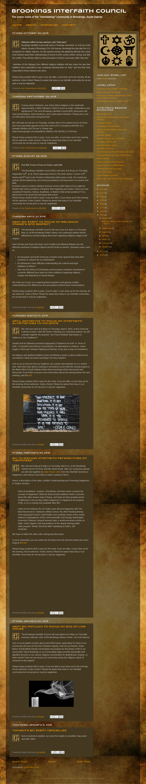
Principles (49, 25)
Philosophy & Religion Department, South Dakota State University (114, 96)
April (104, 236)
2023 (102, 189)
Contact (69, 25)
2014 (102, 251)
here (103, 79)
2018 (102, 204)
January (105, 247)
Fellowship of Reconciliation (108, 126)
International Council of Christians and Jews (115, 152)
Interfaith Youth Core (105, 148)
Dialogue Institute (104, 123)
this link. (23, 543)
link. (30, 375)
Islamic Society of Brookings (108, 92)
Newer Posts (19, 761)
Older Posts (83, 761)
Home (17, 25)
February (106, 243)
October (105, 218)
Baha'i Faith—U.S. (104, 114)
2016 (102, 211)
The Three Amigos (104, 172)
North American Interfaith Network (111, 165)
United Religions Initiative (107, 175)
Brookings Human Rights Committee (112, 89)
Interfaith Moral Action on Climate (111, 138)
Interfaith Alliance (104, 135)
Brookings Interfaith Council (68, 11)
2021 (102, 193)
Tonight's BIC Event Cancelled (39, 731)
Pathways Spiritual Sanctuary (109, 169)
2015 (102, 215)
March (105, 239)
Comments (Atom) (31, 767)
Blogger (100, 778)
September (107, 228)
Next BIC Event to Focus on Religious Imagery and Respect (45, 223)
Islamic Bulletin (103, 158)
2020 (102, 197)
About (31, 25)
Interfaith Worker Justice (107, 145)
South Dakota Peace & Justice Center (113, 101)
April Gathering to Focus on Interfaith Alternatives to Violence (47, 322)
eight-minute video (52, 472)
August (105, 232)
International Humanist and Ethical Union (114, 155)
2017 (102, 208)
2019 (102, 200)
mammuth (81, 778)
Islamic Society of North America (110, 162)
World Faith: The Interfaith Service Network (115, 179)
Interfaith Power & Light (106, 142)
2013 (102, 255)
